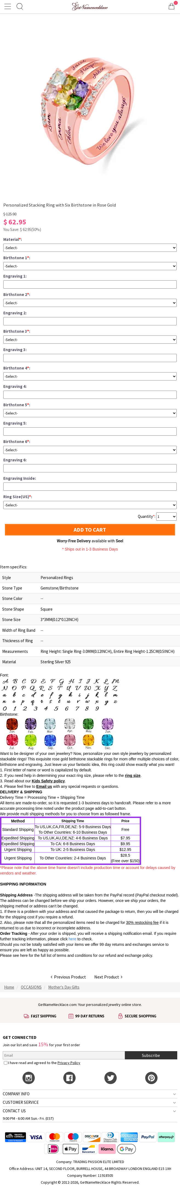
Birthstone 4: (16, 368)
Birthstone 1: (16, 257)
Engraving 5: (15, 423)
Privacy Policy (69, 1062)
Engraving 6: (15, 459)
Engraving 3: (15, 349)
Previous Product (68, 977)
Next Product (108, 977)
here (24, 955)
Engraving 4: (15, 386)
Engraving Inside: (19, 478)
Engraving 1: (15, 276)
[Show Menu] (8, 6)
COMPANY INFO (16, 1093)
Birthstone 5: (16, 404)
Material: (12, 239)
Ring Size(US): (17, 496)
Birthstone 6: (16, 441)
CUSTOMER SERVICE (21, 1102)
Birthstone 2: (16, 294)
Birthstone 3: (16, 331)
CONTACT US (14, 1110)
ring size (133, 775)
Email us (44, 786)
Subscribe (151, 1055)
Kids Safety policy (48, 781)
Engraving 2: (15, 312)
